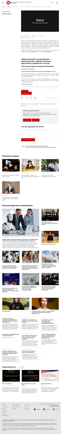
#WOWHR (29, 103)
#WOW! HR (23, 103)
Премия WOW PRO (16, 406)
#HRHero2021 (24, 105)
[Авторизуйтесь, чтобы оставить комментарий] (40, 133)
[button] (56, 2)
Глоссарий (26, 408)
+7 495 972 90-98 (54, 406)
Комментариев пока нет (28, 37)
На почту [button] (35, 120)
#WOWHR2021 (35, 103)
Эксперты (4, 413)
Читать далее (25, 90)
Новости (4, 404)
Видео (3, 408)
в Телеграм (27, 120)
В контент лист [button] (26, 93)
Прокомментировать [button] (28, 139)
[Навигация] (2, 2)
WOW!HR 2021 (48, 51)
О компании (27, 404)
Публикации (5, 406)
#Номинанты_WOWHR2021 (45, 103)
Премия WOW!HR (16, 404)
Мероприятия (5, 415)
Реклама (26, 406)
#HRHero (54, 103)
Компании (4, 410)
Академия (14, 408)
